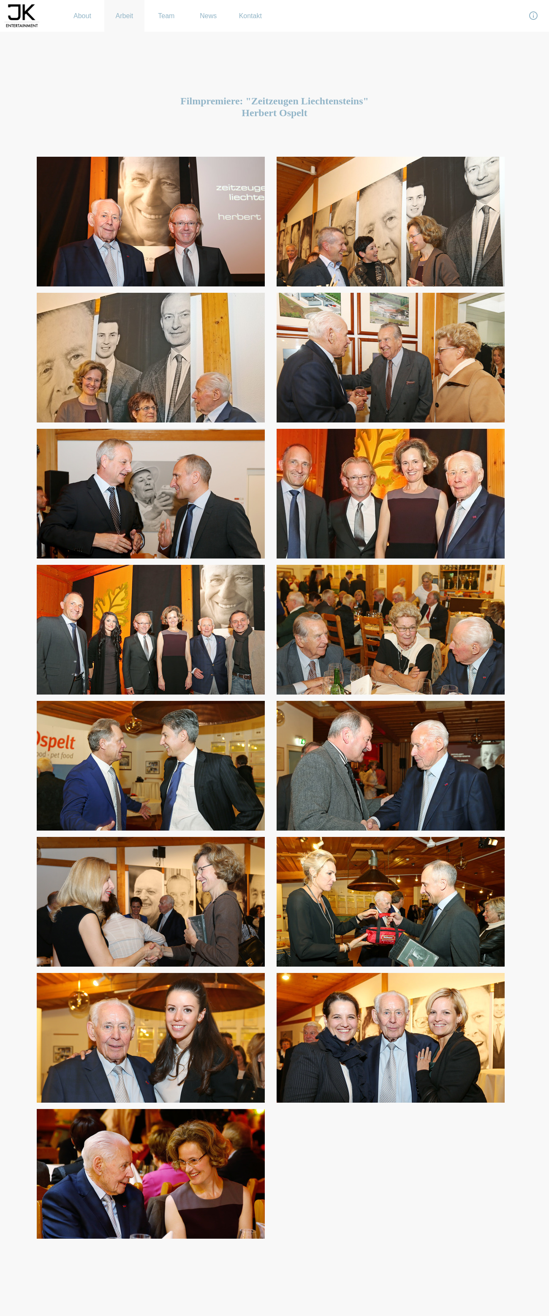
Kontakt (250, 15)
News (208, 15)
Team (166, 15)
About (82, 15)
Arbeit (124, 15)
